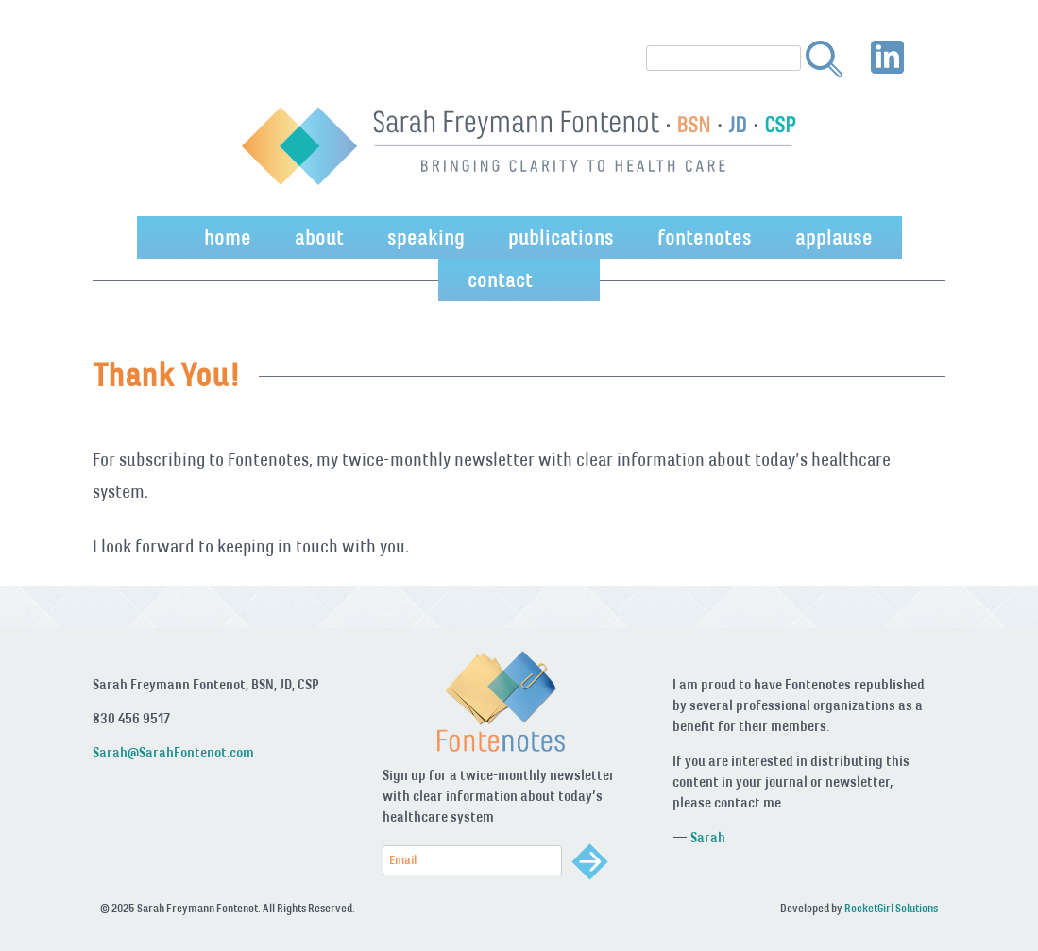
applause (834, 237)
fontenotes (704, 237)
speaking (426, 237)
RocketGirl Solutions (891, 908)
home (227, 237)
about (319, 237)
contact (500, 280)
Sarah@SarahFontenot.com (173, 752)
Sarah (707, 837)
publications (561, 237)
